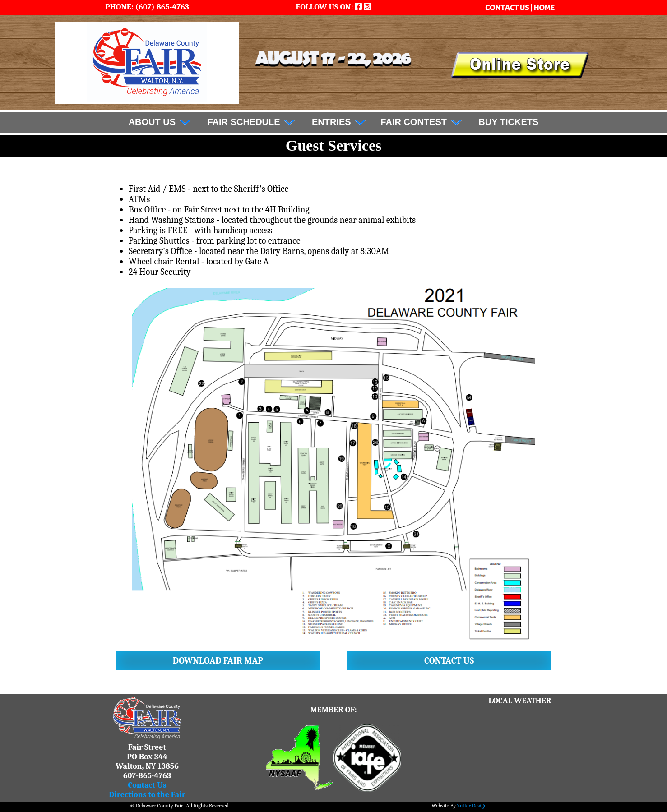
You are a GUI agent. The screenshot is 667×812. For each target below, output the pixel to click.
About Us (160, 122)
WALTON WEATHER (520, 739)
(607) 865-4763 (161, 7)
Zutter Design (472, 806)
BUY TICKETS (508, 122)
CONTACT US (507, 8)
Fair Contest (421, 122)
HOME (544, 8)
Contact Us (147, 785)
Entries (339, 122)
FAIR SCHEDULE (252, 122)
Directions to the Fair (147, 794)
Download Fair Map (218, 660)
